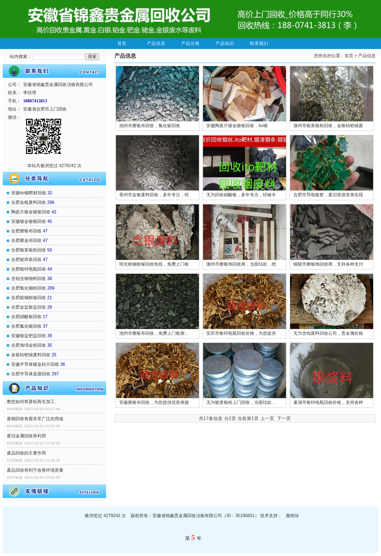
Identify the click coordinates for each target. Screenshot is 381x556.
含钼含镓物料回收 (28, 278)
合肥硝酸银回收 (26, 316)
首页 (122, 43)
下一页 (284, 418)
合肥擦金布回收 (26, 240)
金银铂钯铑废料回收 (30, 354)
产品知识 (225, 43)
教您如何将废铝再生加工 (31, 401)
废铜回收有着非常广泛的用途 (35, 418)
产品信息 (156, 43)
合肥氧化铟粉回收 (28, 288)
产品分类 (190, 43)
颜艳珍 (292, 515)
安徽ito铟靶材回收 (28, 193)
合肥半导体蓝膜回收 (30, 373)
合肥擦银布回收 (26, 231)
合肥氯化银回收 (26, 326)
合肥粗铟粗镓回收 (28, 297)
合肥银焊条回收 (26, 259)
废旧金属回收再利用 (26, 436)
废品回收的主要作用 (26, 453)
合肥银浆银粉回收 (28, 250)
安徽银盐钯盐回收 (28, 335)
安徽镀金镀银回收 (28, 221)
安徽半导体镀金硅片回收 (35, 364)
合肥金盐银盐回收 (28, 307)
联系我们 (259, 43)
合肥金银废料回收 (28, 202)
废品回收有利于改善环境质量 (35, 470)
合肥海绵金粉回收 (28, 345)
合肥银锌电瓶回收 (28, 269)
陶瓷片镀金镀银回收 (30, 212)
